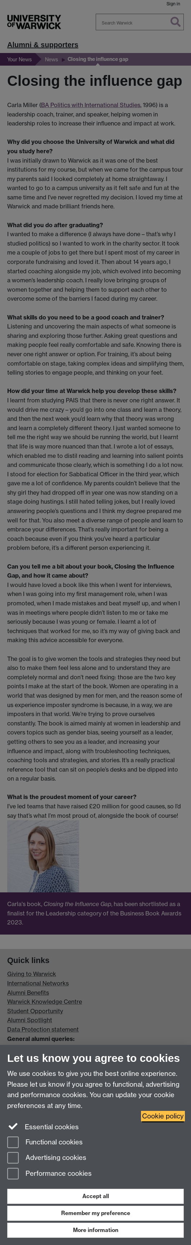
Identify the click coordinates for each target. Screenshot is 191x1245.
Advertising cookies (46, 1158)
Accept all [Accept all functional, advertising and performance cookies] (95, 1196)
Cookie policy (163, 1116)
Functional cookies (45, 1142)
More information (95, 1230)
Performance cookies (49, 1174)
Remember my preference (95, 1213)
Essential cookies (43, 1126)
